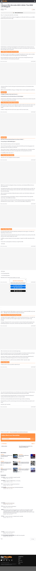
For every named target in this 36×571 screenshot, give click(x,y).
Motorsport (20, 454)
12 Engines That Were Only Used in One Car (9, 94)
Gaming (19, 468)
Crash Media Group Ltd (4, 562)
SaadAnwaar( (5, 487)
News (19, 461)
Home (2, 3)
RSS (18, 561)
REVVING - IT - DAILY (3, 9)
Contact (19, 558)
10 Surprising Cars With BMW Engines (8, 141)
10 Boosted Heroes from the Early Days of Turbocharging (12, 96)
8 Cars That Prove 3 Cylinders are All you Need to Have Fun (6, 456)
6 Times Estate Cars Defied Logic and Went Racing (23, 456)
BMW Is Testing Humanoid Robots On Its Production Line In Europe (23, 463)
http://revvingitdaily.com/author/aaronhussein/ (19, 432)
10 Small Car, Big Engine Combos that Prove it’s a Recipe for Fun (6, 463)
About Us (19, 557)
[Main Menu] (34, 1)
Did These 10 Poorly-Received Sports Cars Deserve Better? (12, 139)
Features (2, 454)
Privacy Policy (8, 440)
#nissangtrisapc (11, 487)
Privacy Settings (20, 562)
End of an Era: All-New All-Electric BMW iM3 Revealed (6, 469)
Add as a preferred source (18, 12)
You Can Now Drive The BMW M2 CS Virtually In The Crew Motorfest (23, 469)
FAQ (18, 559)
